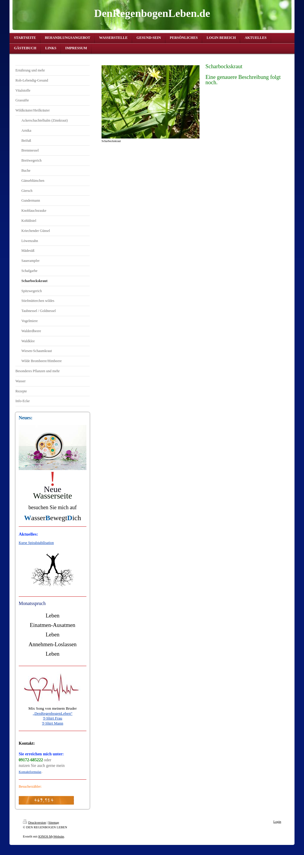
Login (277, 821)
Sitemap (53, 822)
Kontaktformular (30, 771)
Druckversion (34, 822)
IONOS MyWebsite (51, 836)
